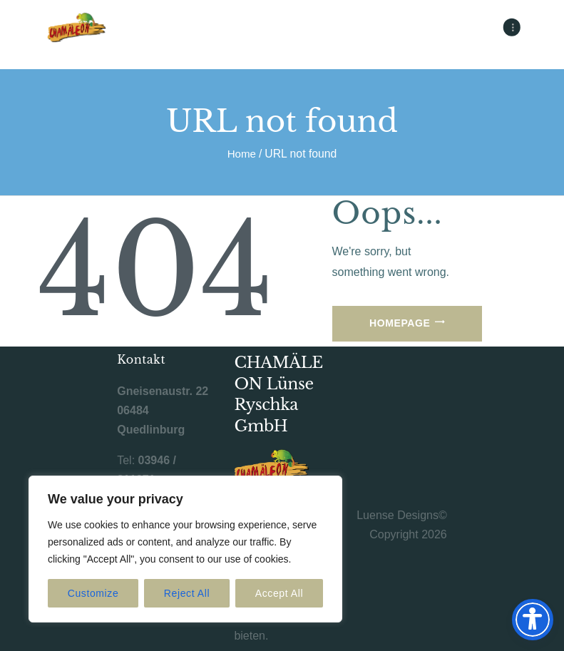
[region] (185, 549)
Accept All (279, 593)
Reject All (187, 593)
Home (242, 154)
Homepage (399, 323)
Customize (93, 593)
